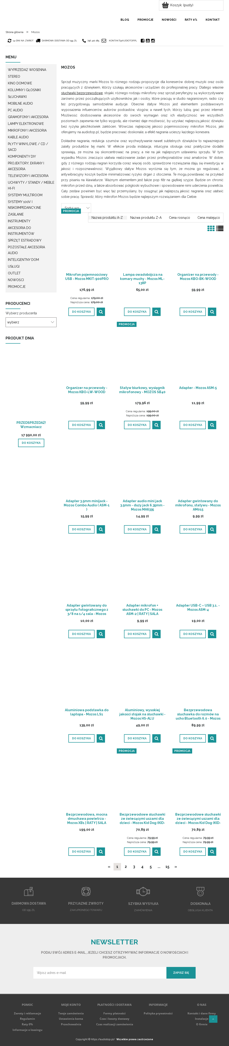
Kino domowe (20, 83)
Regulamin (27, 1019)
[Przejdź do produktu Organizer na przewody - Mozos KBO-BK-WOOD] (198, 241)
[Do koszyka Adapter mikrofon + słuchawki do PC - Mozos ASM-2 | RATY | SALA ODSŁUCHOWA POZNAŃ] (137, 634)
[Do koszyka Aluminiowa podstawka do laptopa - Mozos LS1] (81, 738)
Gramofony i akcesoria (28, 117)
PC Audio (15, 110)
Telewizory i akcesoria (28, 176)
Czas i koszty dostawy (114, 1019)
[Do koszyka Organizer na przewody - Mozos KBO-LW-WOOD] (81, 425)
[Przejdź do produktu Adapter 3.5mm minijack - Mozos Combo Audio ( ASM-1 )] (87, 467)
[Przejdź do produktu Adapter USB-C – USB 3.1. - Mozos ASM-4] (198, 572)
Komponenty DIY (22, 156)
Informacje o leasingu (27, 1030)
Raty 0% (27, 1024)
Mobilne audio (20, 103)
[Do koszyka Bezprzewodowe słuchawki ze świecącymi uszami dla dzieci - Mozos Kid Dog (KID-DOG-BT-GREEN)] (193, 851)
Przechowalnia (71, 1024)
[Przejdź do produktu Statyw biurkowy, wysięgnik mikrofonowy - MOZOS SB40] (142, 354)
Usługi (13, 266)
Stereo (14, 76)
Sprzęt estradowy (24, 240)
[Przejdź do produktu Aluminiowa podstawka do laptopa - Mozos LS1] (87, 676)
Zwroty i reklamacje (27, 1013)
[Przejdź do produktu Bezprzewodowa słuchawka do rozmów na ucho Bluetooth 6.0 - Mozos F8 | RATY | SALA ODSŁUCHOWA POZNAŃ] (198, 676)
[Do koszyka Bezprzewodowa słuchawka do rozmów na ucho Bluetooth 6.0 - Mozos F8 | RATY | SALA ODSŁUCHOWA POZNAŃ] (193, 738)
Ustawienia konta (71, 1019)
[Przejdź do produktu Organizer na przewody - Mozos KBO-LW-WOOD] (87, 354)
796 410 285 (90, 41)
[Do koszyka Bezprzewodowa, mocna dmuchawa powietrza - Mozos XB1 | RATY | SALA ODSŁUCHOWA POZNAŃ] (81, 851)
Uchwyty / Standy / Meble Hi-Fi (31, 185)
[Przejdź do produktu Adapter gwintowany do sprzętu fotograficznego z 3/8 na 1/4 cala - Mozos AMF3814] (87, 572)
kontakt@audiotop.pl (123, 40)
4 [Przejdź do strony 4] (142, 866)
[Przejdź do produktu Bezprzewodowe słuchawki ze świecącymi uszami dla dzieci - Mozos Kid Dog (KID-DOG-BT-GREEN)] (198, 781)
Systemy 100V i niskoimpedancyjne (24, 204)
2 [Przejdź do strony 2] (126, 866)
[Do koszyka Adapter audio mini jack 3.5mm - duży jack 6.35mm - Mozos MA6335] (137, 529)
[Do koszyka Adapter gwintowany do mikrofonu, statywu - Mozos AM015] (193, 529)
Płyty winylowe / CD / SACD (28, 147)
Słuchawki (17, 97)
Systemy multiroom (25, 195)
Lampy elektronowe (26, 124)
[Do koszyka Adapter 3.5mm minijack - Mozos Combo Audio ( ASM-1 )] (81, 529)
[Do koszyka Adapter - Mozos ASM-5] (193, 425)
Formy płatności (114, 1013)
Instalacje (201, 1019)
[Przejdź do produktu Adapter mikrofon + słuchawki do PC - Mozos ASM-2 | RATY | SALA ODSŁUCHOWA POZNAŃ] (142, 572)
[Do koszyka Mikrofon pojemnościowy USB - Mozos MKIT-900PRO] (81, 312)
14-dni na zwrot (21, 41)
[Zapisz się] (181, 973)
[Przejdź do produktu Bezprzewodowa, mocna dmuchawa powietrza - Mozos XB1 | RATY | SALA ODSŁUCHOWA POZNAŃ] (87, 781)
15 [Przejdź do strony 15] (167, 866)
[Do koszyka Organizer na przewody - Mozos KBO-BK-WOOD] (193, 312)
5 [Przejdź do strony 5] (151, 866)
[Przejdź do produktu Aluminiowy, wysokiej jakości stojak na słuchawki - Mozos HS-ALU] (142, 676)
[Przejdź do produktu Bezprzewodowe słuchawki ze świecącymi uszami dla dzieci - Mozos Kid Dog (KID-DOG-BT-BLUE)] (142, 781)
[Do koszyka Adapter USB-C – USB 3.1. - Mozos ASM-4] (193, 634)
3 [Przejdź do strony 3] (134, 866)
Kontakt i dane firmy (202, 1013)
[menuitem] (125, 20)
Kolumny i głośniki (24, 90)
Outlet (14, 273)
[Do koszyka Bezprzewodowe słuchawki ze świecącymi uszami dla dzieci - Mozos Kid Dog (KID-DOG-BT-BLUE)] (137, 851)
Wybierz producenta (21, 313)
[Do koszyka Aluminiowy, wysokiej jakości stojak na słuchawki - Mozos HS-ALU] (137, 738)
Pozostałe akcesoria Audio (26, 250)
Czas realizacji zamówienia (114, 1024)
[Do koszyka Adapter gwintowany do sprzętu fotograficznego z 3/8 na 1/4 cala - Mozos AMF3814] (81, 634)
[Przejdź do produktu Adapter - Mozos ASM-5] (198, 354)
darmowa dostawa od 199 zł (57, 41)
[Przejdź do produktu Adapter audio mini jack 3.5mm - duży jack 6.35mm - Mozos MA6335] (142, 467)
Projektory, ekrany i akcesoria (26, 166)
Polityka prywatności (158, 1013)
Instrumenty (19, 221)
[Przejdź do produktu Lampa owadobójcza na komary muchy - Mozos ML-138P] (142, 241)
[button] (101, 312)
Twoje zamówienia (71, 1013)
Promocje (16, 287)
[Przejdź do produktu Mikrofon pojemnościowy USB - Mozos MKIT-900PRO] (87, 241)
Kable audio (18, 137)
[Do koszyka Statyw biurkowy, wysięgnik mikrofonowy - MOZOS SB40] (137, 425)
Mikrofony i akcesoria (27, 130)
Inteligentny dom (23, 260)
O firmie (201, 1024)
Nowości (16, 280)
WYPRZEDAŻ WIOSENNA (27, 70)
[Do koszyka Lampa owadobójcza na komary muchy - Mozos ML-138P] (137, 312)
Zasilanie (16, 214)
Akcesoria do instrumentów (21, 231)
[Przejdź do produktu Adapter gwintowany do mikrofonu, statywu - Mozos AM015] (198, 467)
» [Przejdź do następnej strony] (176, 866)
